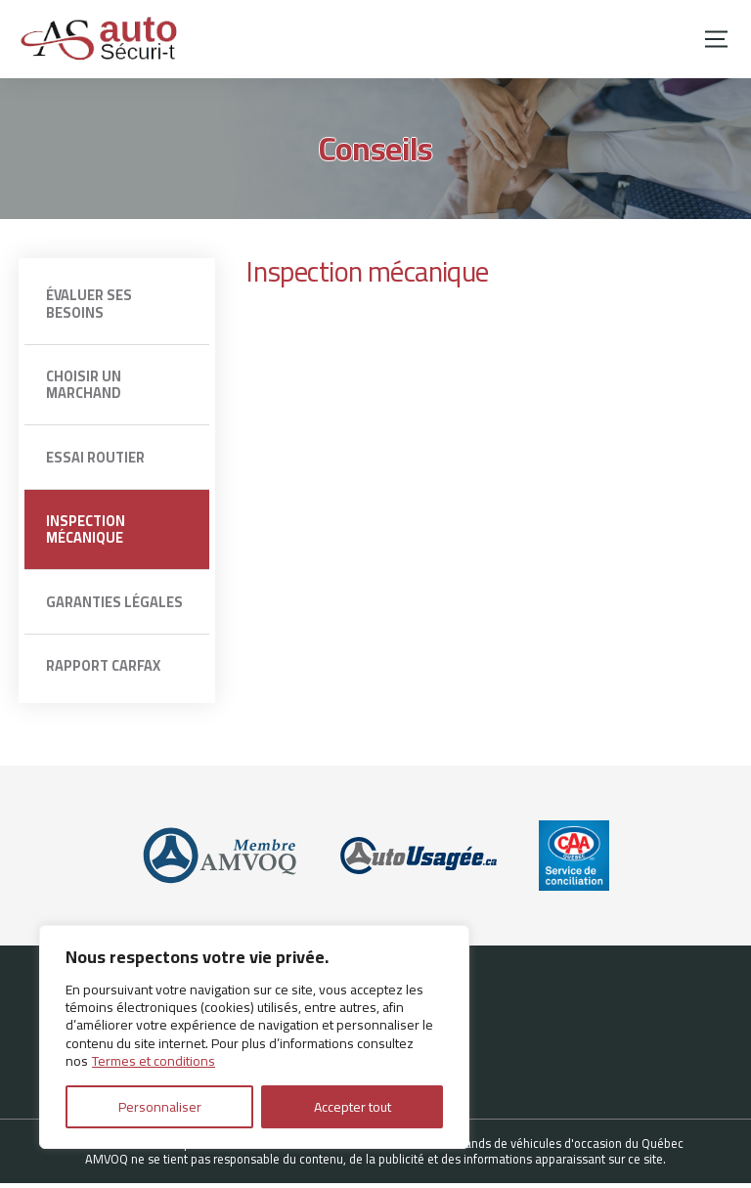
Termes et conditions (153, 1061)
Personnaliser (159, 1107)
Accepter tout (352, 1107)
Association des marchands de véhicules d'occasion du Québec (513, 1148)
